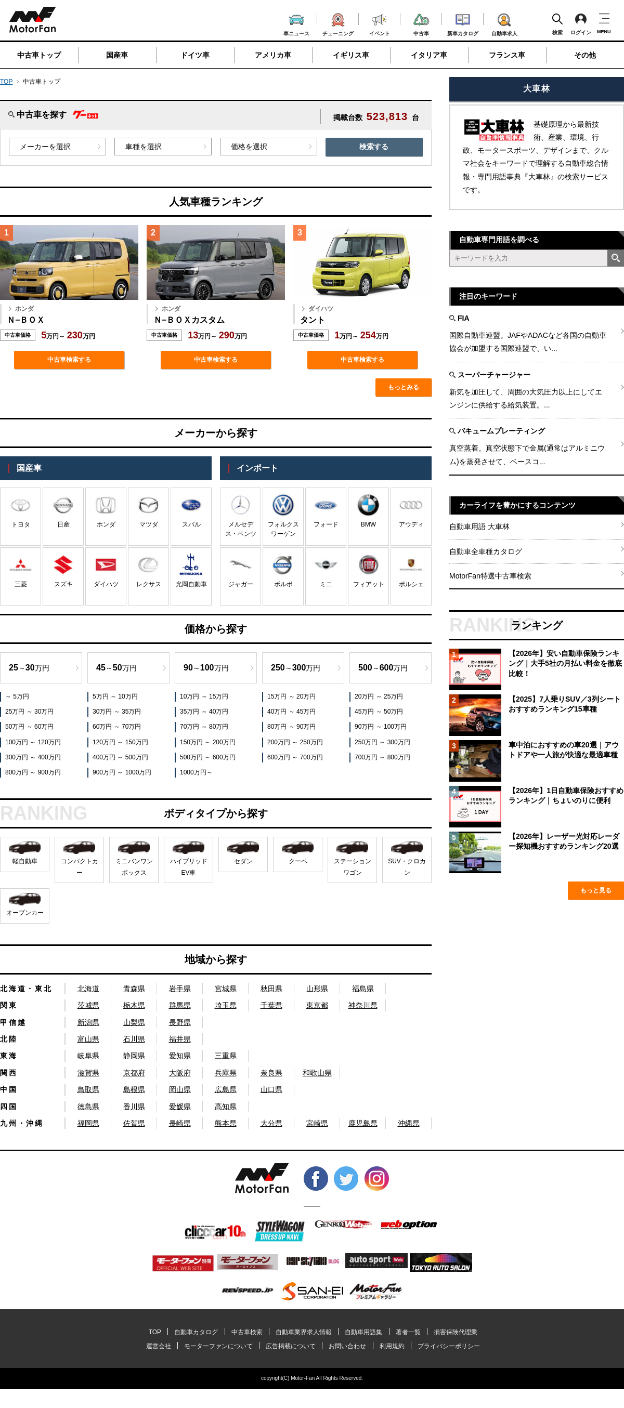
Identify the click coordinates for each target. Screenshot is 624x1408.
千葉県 (271, 1005)
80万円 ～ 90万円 (291, 726)
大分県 (271, 1123)
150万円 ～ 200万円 (208, 742)
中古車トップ (39, 55)
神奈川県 (363, 1005)
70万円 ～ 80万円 (204, 726)
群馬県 (180, 1005)
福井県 (180, 1039)
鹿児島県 (363, 1123)
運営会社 (158, 1346)
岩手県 (180, 988)
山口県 (271, 1089)
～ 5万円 (17, 696)
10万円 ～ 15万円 (204, 696)
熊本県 (226, 1123)
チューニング (338, 23)
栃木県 (134, 1005)
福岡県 (88, 1123)
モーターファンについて (218, 1346)
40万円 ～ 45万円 (291, 711)
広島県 (226, 1089)
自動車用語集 (363, 1332)
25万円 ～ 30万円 (29, 711)
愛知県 (180, 1055)
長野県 (180, 1022)
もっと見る (596, 890)
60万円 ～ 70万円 (117, 726)
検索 (557, 24)
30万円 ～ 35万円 (117, 711)
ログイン (580, 24)
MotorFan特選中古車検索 (490, 576)
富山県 (88, 1039)
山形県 (317, 988)
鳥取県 (88, 1089)
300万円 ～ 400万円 (33, 757)
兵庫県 (226, 1073)
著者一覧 (408, 1332)
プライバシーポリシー (449, 1346)
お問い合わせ (347, 1346)
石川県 (134, 1039)
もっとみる (403, 387)
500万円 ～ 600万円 (208, 757)
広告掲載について (291, 1346)
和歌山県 (317, 1073)
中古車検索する (69, 359)
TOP (6, 81)
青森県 (134, 988)
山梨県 (134, 1022)
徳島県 (88, 1106)
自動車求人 (504, 23)
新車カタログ (462, 23)
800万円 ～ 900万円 (33, 772)
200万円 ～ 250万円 (295, 742)
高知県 (226, 1106)
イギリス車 (351, 55)
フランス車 (507, 55)
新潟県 (88, 1022)
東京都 (317, 1005)
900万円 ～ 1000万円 (122, 772)
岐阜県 (88, 1055)
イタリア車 (429, 55)
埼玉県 (226, 1005)
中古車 (421, 23)
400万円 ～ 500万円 (120, 757)
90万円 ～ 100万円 (381, 726)
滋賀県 (88, 1073)
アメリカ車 (273, 55)
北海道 (88, 988)
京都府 (134, 1073)
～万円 (29, 667)
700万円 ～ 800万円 (382, 757)
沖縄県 (409, 1123)
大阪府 (180, 1073)
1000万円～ (196, 772)
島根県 (134, 1089)
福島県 (363, 988)
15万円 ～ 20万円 (291, 696)
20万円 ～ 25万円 (379, 696)
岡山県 (180, 1089)
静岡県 (134, 1055)
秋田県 (271, 988)
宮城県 (226, 988)
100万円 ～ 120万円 (33, 742)
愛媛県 (180, 1106)
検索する (373, 146)
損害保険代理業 (455, 1332)
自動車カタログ (196, 1332)
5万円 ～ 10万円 (115, 696)
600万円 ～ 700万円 (295, 757)
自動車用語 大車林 (479, 526)
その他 (585, 55)
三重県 (226, 1055)
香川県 (134, 1106)
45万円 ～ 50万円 (379, 711)
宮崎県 (317, 1123)
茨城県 (88, 1005)
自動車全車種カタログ (485, 551)
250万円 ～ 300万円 (382, 742)
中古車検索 (247, 1332)
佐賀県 (134, 1123)
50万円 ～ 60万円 (29, 726)
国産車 (117, 55)
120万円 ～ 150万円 (120, 742)
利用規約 (392, 1346)
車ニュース (296, 24)
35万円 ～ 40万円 (204, 711)
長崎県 (180, 1123)
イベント (379, 23)
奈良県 (271, 1073)
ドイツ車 (195, 55)
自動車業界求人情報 (304, 1332)
